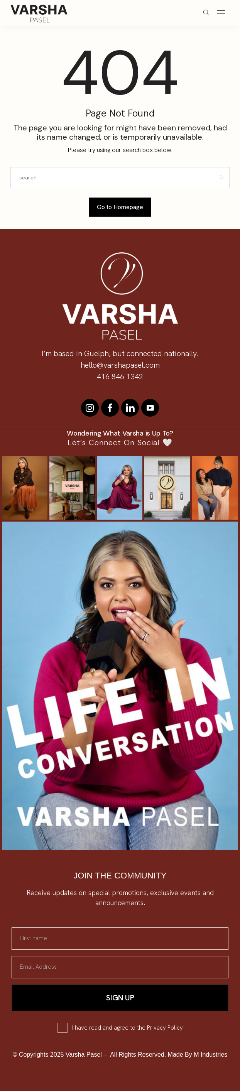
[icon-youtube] (150, 408)
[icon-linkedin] (130, 408)
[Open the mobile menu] (221, 13)
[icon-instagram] (90, 408)
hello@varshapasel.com (120, 365)
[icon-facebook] (110, 408)
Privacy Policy (165, 1028)
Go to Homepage (120, 207)
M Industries (210, 1054)
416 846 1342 (120, 377)
